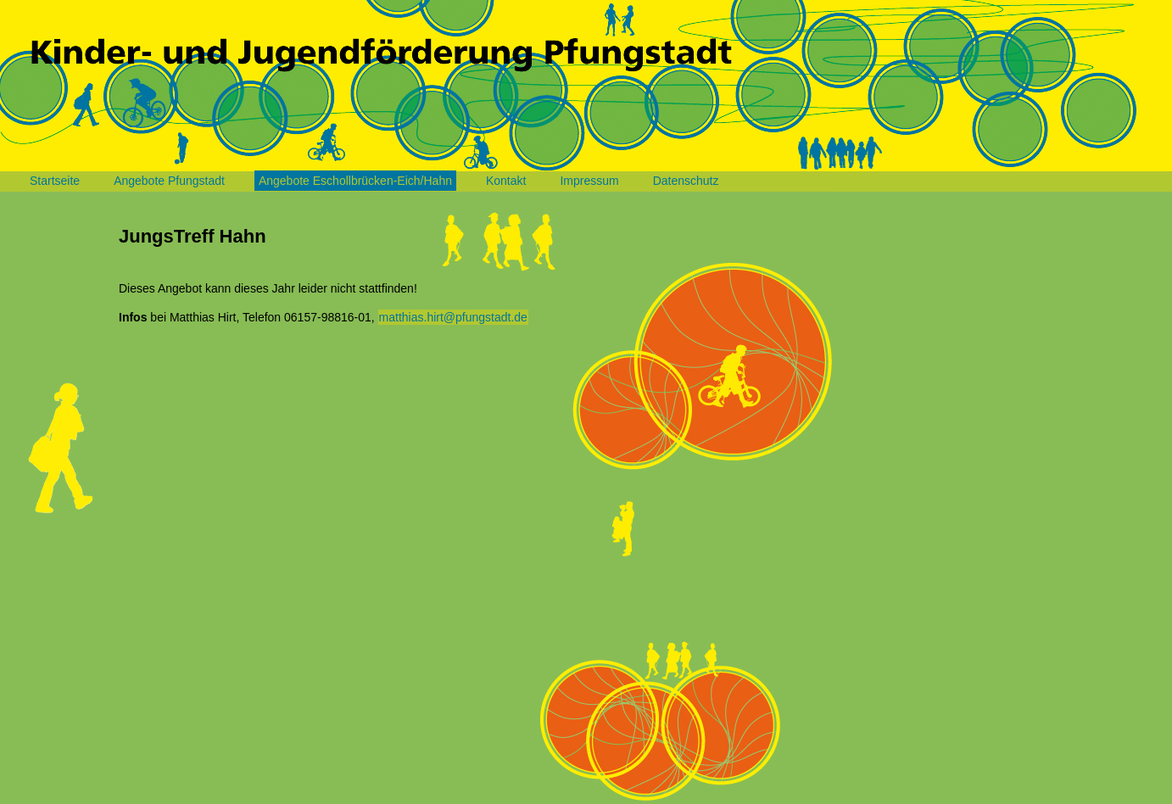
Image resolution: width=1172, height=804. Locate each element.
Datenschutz (686, 180)
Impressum (589, 180)
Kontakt (506, 180)
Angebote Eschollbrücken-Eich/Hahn (355, 180)
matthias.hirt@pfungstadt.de (453, 317)
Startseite (55, 180)
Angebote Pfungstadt (169, 180)
